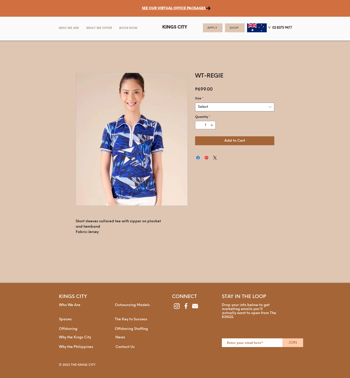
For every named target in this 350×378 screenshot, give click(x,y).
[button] (99, 28)
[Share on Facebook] (198, 157)
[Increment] (212, 125)
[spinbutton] (205, 125)
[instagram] (177, 306)
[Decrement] (198, 125)
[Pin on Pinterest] (206, 157)
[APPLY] (213, 27)
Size (199, 98)
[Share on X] (215, 157)
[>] (269, 28)
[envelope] (195, 306)
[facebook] (186, 306)
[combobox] (234, 107)
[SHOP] (235, 27)
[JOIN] (292, 342)
